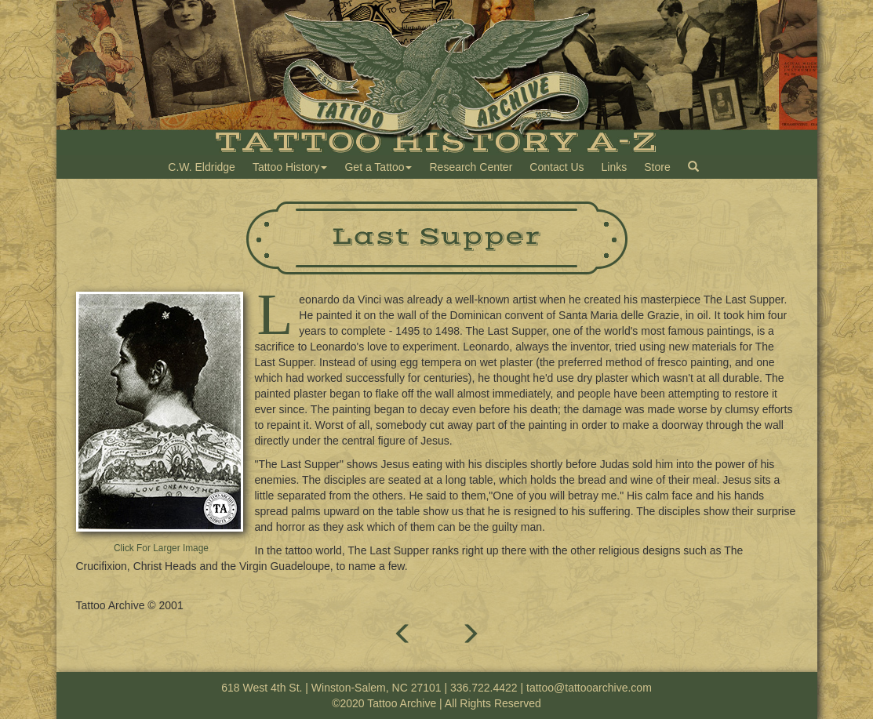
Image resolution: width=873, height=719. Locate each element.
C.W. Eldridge (201, 167)
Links (614, 167)
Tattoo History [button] (290, 167)
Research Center (470, 167)
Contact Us (556, 167)
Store (657, 167)
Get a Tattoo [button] (378, 167)
